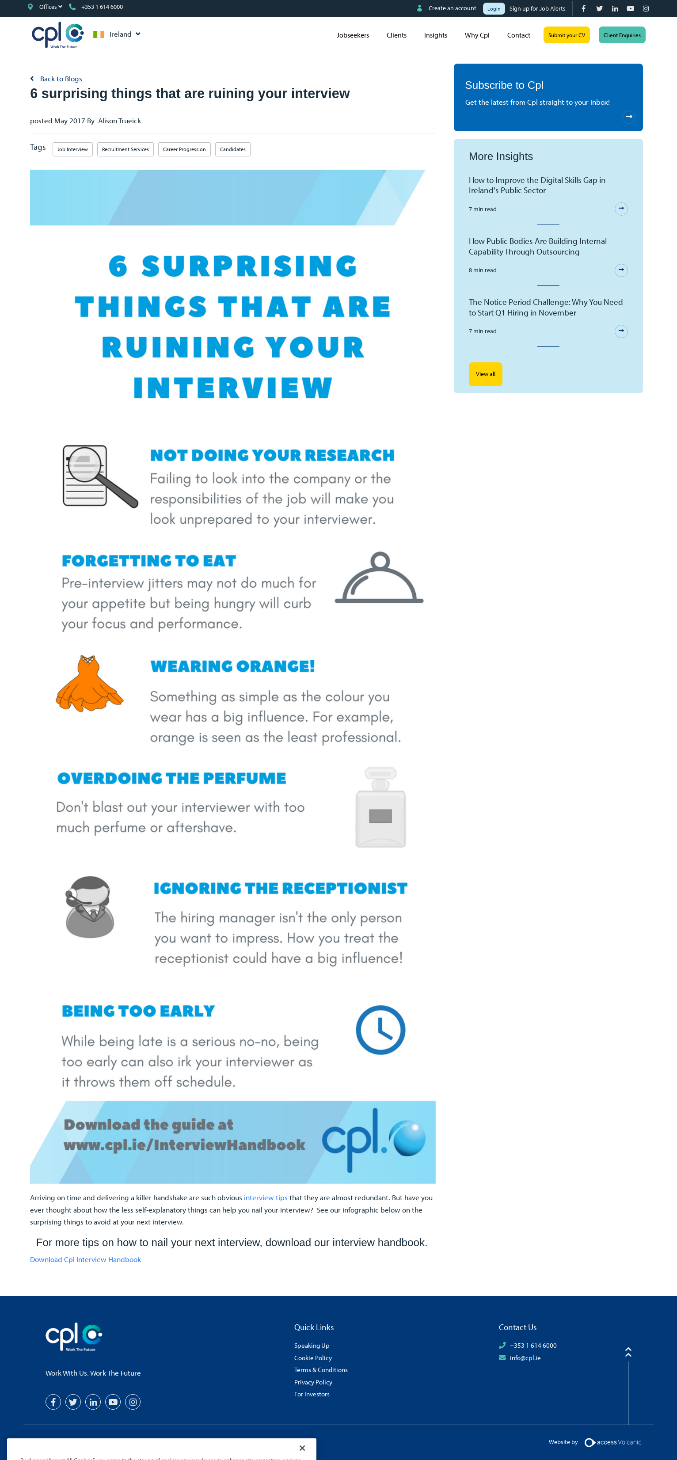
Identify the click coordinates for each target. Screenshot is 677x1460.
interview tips (266, 1197)
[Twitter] (600, 8)
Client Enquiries (622, 34)
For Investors (312, 1393)
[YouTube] (631, 8)
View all (485, 374)
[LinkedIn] (616, 8)
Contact (518, 34)
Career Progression (184, 149)
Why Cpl (477, 34)
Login (494, 8)
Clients (397, 34)
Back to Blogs (60, 78)
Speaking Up (312, 1345)
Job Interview (72, 149)
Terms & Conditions (321, 1369)
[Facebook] (585, 8)
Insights (435, 34)
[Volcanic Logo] (612, 1442)
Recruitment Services (125, 149)
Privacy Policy (313, 1381)
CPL (58, 35)
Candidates (233, 149)
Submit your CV (566, 34)
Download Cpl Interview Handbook (85, 1259)
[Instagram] (646, 8)
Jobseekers (353, 34)
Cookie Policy (313, 1357)
